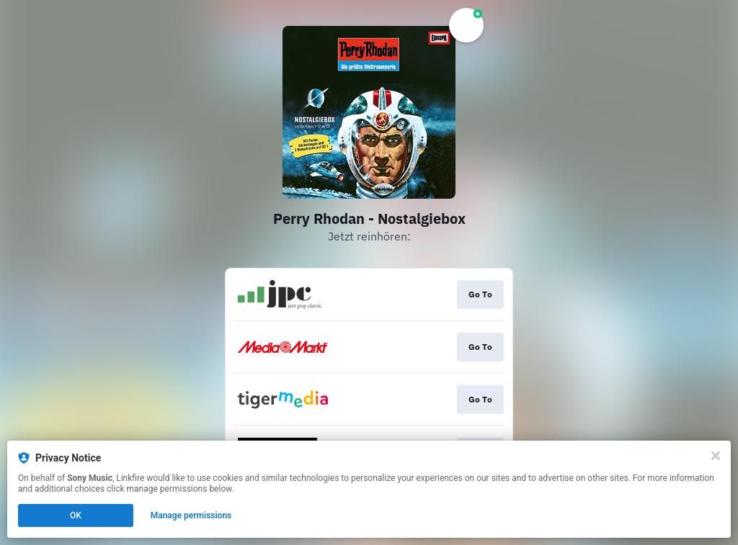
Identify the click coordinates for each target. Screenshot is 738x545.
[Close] (715, 455)
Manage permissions (191, 515)
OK (75, 515)
